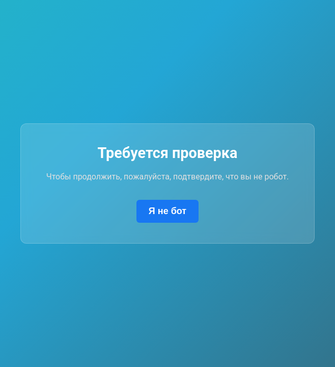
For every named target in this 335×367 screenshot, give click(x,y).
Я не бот (167, 211)
